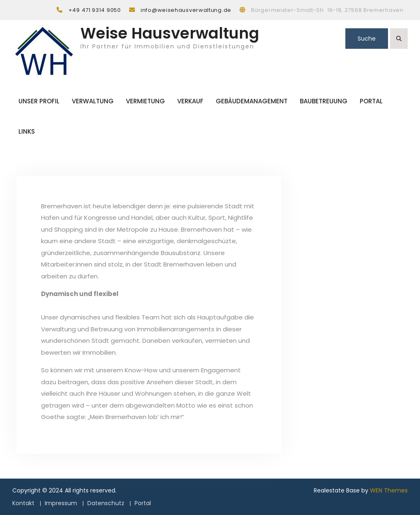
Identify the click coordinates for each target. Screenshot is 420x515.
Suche (367, 38)
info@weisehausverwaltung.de (186, 10)
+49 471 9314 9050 (94, 10)
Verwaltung (93, 101)
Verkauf (190, 101)
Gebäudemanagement (252, 101)
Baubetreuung (323, 101)
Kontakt (23, 503)
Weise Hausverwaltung (169, 33)
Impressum (61, 503)
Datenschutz (105, 503)
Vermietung (145, 101)
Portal (371, 101)
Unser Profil (38, 101)
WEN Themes (389, 490)
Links (26, 131)
